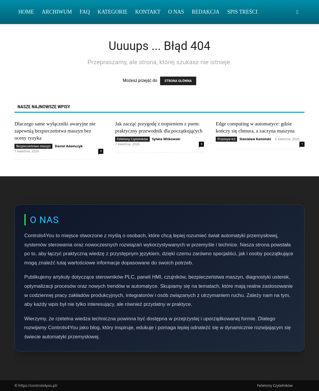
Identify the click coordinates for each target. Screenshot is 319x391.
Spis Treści (242, 12)
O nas (176, 12)
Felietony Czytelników (132, 139)
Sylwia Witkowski (166, 139)
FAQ (85, 12)
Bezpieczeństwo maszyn (33, 146)
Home (26, 12)
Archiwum (57, 12)
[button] (297, 12)
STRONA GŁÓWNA (178, 81)
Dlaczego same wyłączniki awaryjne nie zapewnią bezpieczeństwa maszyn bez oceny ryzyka (55, 131)
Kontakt (148, 12)
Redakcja (206, 12)
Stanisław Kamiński (255, 139)
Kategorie (113, 12)
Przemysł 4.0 (226, 139)
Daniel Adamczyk (69, 146)
